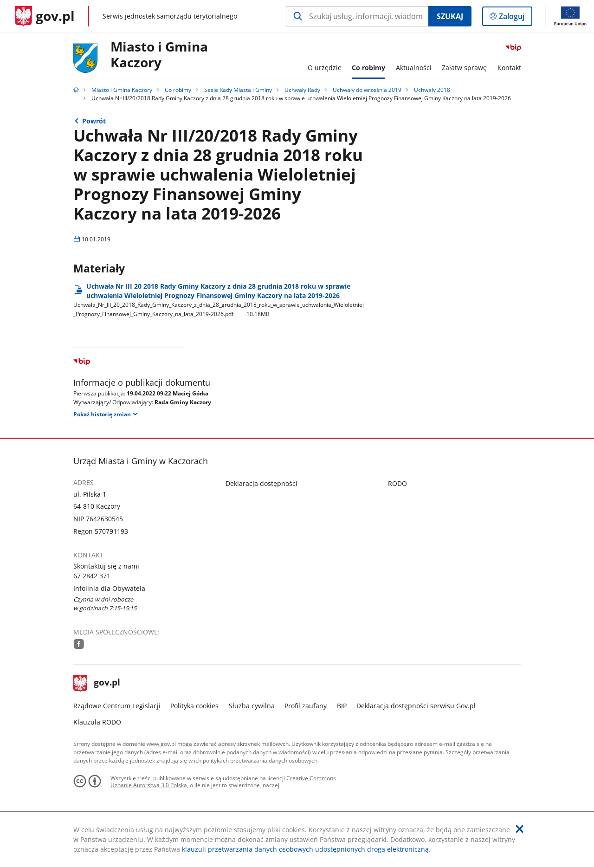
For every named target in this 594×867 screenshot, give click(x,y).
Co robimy (178, 90)
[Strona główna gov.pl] (45, 16)
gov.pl (97, 683)
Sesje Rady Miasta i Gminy (238, 90)
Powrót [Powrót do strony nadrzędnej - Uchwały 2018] (94, 120)
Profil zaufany (305, 705)
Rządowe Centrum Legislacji (117, 705)
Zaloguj (514, 18)
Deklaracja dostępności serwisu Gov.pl (416, 705)
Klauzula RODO (97, 722)
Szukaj (450, 16)
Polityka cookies (194, 705)
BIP (342, 705)
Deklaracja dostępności (261, 483)
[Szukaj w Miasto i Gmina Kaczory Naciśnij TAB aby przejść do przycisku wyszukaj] (357, 16)
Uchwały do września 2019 (367, 90)
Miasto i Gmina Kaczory (159, 55)
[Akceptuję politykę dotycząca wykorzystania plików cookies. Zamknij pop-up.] (520, 829)
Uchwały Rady (302, 90)
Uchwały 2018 (432, 90)
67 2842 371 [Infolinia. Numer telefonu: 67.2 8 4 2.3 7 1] (91, 575)
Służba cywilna (252, 705)
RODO (397, 483)
